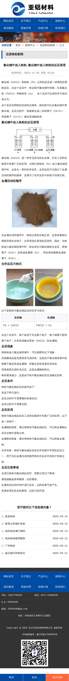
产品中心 (43, 21)
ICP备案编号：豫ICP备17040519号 (39, 634)
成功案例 (8, 28)
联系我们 (60, 28)
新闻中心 (60, 21)
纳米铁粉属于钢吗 (15, 531)
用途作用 (26, 28)
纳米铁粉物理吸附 (15, 538)
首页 (18, 45)
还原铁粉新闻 (47, 45)
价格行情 (43, 28)
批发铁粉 (10, 516)
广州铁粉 (10, 545)
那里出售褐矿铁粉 (15, 523)
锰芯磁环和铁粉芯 (15, 553)
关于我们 (26, 21)
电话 (11, 677)
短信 (34, 677)
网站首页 (8, 21)
